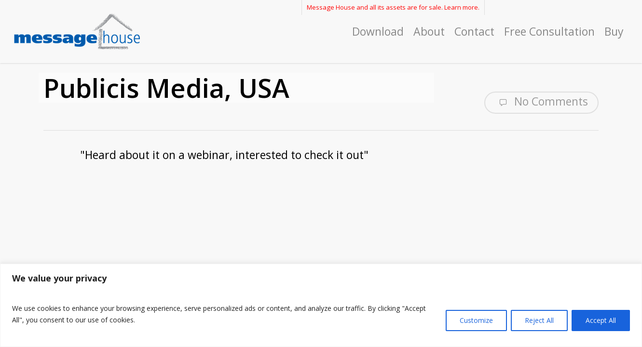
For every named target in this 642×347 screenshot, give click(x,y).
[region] (321, 305)
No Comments (541, 101)
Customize (476, 320)
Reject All (539, 320)
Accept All (601, 320)
